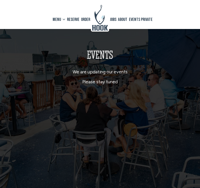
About (122, 19)
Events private (141, 19)
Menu (59, 19)
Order (85, 19)
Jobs (113, 19)
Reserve (73, 19)
